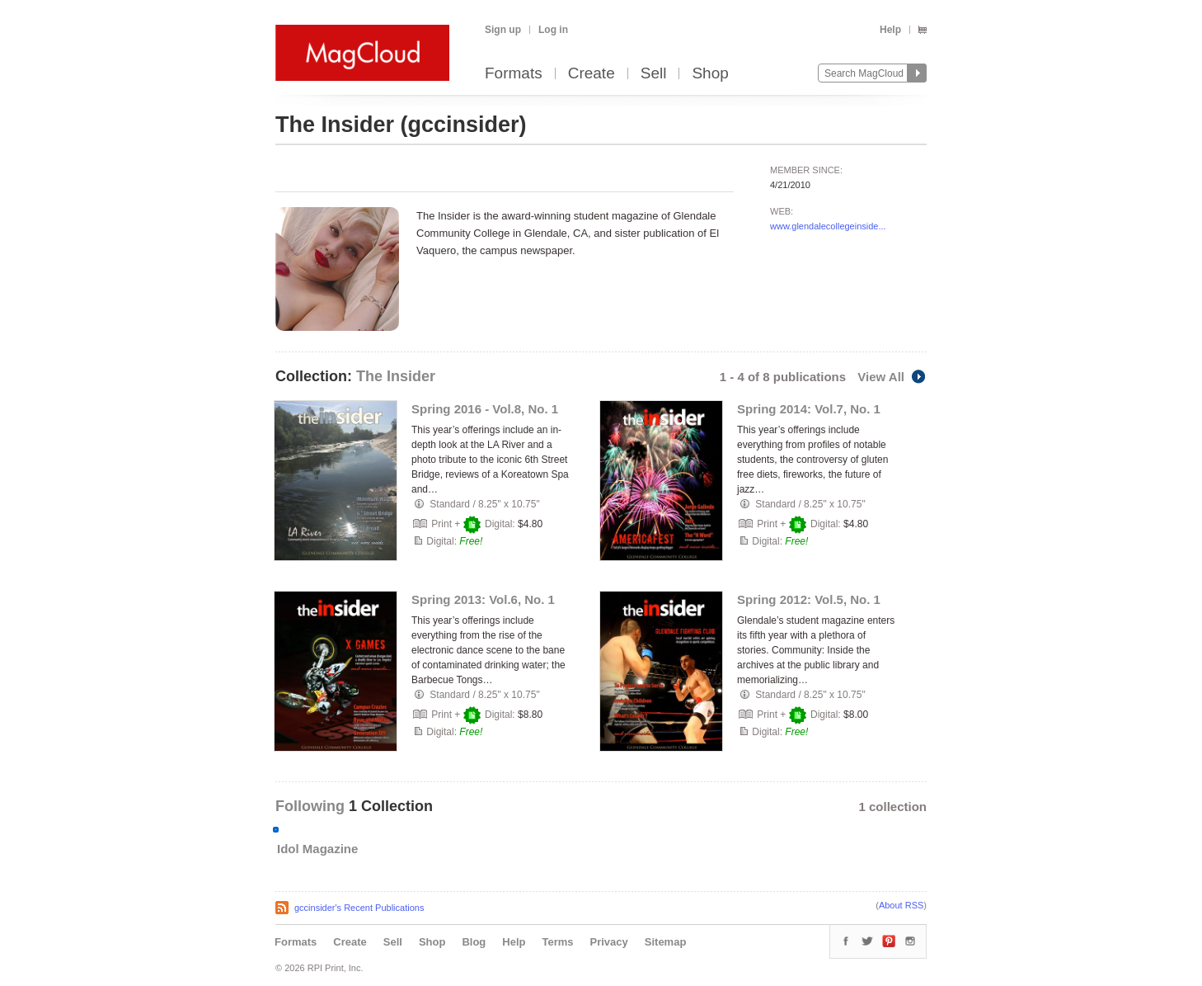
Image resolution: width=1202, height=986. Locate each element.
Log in (553, 29)
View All (892, 377)
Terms (557, 942)
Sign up (503, 29)
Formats (513, 74)
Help (890, 29)
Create (591, 74)
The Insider (395, 376)
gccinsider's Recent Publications (359, 908)
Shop (710, 74)
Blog (474, 942)
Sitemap (666, 942)
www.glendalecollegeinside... (828, 226)
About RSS (901, 905)
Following (312, 806)
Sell (654, 74)
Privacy (609, 942)
